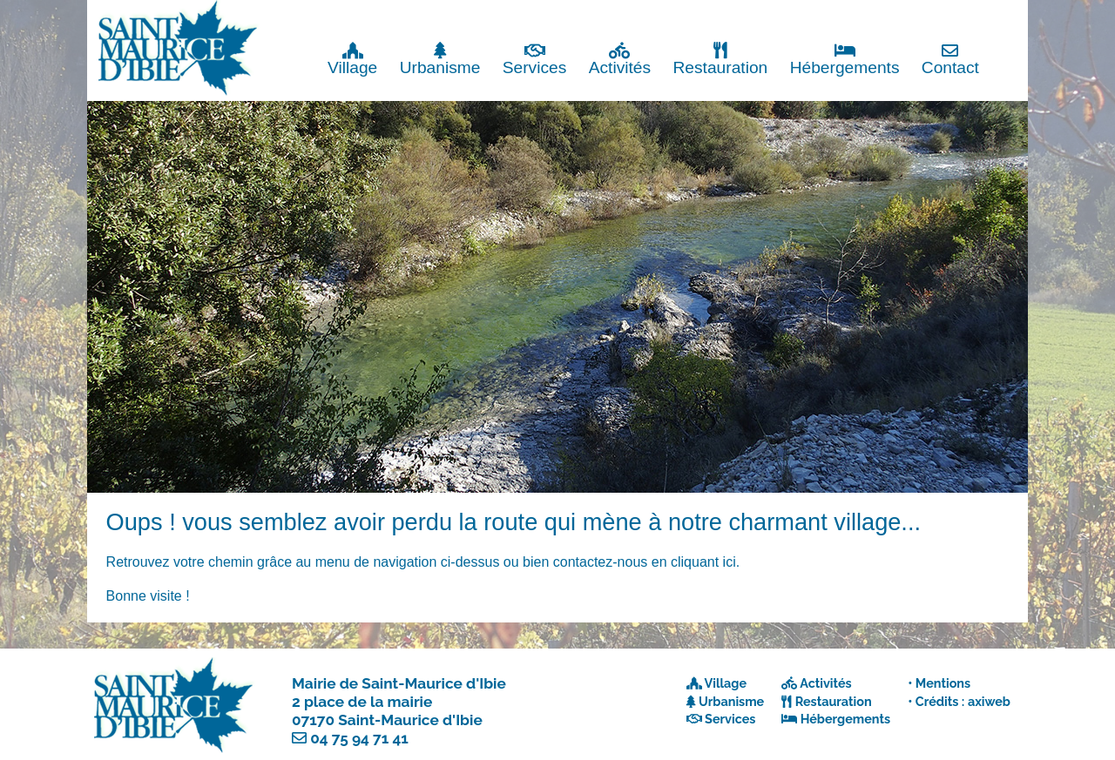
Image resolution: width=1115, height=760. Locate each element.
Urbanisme (440, 59)
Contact (950, 59)
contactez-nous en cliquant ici (644, 562)
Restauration (719, 59)
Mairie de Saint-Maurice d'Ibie (399, 683)
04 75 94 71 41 (359, 738)
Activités (620, 59)
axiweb (989, 701)
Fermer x (992, 15)
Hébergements (845, 59)
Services (535, 59)
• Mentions (939, 683)
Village (352, 59)
